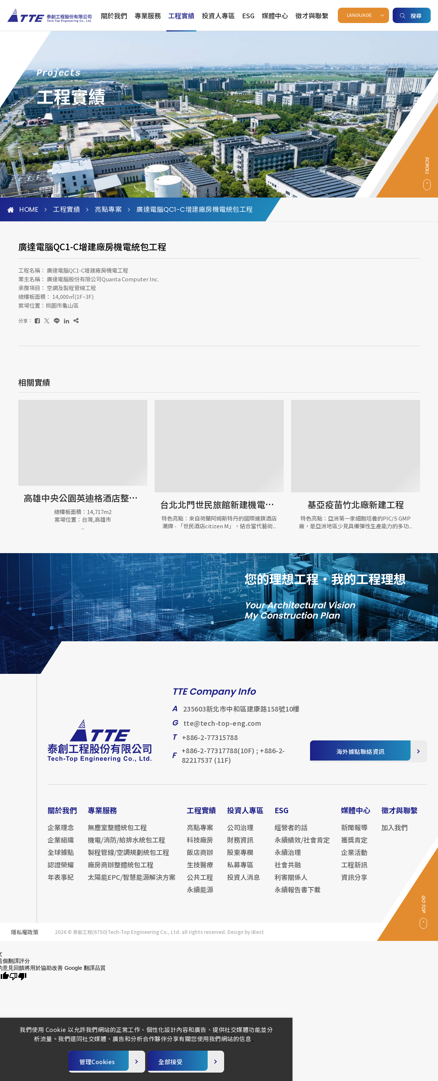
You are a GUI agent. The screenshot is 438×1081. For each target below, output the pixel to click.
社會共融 (288, 870)
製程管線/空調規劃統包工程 (128, 858)
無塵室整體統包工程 (117, 833)
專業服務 (148, 15)
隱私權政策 (24, 938)
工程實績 (181, 15)
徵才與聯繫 (311, 15)
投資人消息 (243, 882)
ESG (248, 15)
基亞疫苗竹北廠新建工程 (355, 504)
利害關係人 (291, 882)
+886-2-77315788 (210, 743)
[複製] (76, 321)
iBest (257, 937)
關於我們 (114, 15)
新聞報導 (354, 833)
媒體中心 (275, 15)
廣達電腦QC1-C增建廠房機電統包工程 (194, 209)
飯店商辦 (200, 858)
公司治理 (240, 833)
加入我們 (394, 833)
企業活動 (354, 858)
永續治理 (288, 858)
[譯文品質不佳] (18, 977)
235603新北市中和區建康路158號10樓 (241, 714)
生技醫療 (200, 870)
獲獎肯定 (354, 845)
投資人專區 (218, 15)
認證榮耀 (61, 870)
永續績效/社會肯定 (302, 845)
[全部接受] (185, 1062)
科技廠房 (200, 845)
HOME (22, 209)
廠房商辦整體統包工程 (121, 870)
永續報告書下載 (298, 895)
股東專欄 (240, 858)
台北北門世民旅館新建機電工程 (221, 504)
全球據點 (61, 858)
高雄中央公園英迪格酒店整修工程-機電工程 (108, 497)
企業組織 (61, 845)
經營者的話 (291, 833)
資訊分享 (354, 882)
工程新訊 (354, 870)
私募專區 (240, 870)
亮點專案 (108, 209)
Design (235, 937)
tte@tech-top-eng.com (222, 728)
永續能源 (200, 895)
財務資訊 (240, 845)
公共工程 (200, 882)
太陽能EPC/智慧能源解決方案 (131, 882)
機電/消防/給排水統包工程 (126, 845)
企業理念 (61, 833)
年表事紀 (61, 882)
